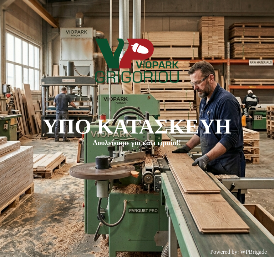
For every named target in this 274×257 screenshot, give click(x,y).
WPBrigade (253, 252)
